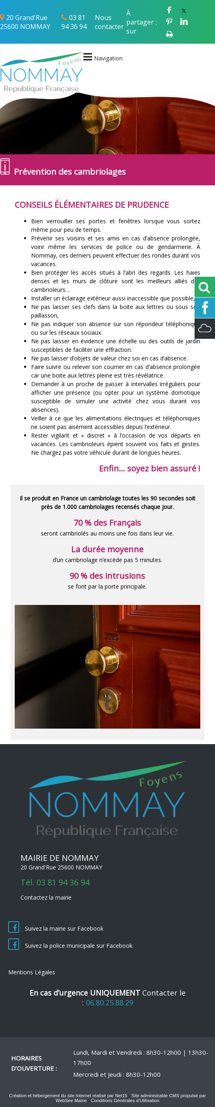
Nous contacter (109, 22)
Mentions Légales (31, 972)
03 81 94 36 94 (74, 22)
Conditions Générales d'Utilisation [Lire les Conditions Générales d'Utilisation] (125, 1100)
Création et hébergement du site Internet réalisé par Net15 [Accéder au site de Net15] (68, 1095)
